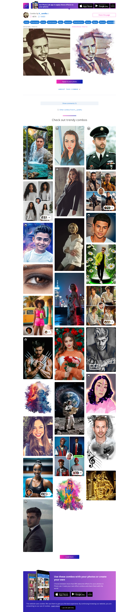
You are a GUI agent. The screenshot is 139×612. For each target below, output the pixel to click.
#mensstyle (111, 22)
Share (104, 15)
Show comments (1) (69, 103)
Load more (69, 557)
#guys (95, 22)
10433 (41, 16)
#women (68, 22)
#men (26, 22)
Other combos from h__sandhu (69, 110)
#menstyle (35, 22)
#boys (88, 22)
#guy (61, 22)
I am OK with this (68, 608)
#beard (102, 22)
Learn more (55, 606)
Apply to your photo (69, 82)
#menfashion (78, 22)
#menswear (52, 22)
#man (43, 22)
